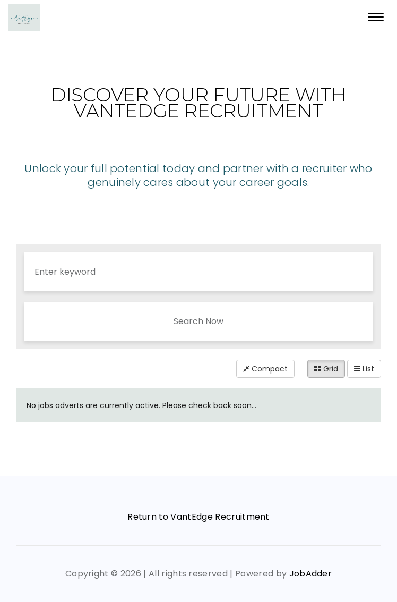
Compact (265, 368)
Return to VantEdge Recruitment (198, 517)
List (364, 368)
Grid (326, 368)
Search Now (198, 321)
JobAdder (310, 573)
